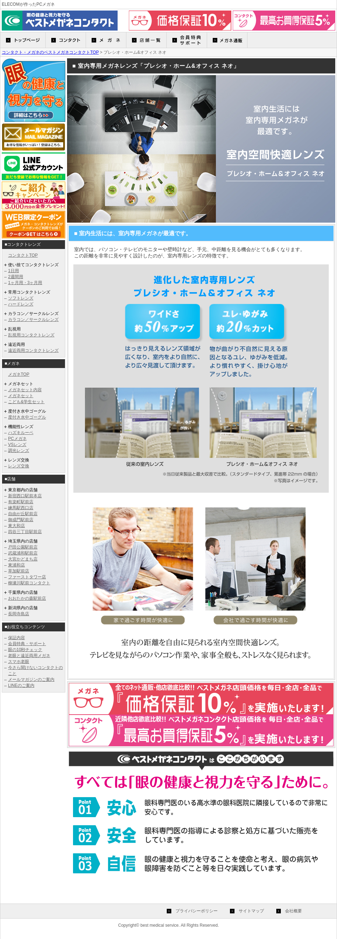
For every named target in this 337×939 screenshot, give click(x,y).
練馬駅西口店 (20, 507)
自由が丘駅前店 (23, 513)
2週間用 (15, 276)
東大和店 (16, 525)
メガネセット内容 (25, 389)
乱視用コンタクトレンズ (31, 335)
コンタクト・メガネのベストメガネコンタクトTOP (50, 52)
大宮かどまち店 (23, 559)
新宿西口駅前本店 (25, 495)
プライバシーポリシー (197, 910)
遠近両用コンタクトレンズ (33, 350)
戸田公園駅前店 (23, 547)
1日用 (13, 270)
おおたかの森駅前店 (27, 598)
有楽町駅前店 (20, 501)
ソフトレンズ (20, 298)
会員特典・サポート (27, 643)
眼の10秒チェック (25, 649)
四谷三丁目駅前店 (25, 531)
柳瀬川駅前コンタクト (29, 582)
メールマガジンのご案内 (31, 679)
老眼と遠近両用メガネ (29, 655)
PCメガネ (17, 438)
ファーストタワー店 (27, 576)
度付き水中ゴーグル (27, 417)
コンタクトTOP (23, 255)
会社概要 (293, 910)
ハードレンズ (20, 304)
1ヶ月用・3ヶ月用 (25, 282)
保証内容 (16, 637)
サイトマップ (251, 910)
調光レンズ (18, 450)
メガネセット (20, 395)
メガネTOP (18, 374)
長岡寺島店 (18, 613)
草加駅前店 (18, 571)
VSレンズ (17, 444)
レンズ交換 (18, 466)
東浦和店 (16, 565)
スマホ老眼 (18, 661)
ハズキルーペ (20, 432)
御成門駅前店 (20, 519)
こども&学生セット (26, 401)
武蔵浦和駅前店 (23, 553)
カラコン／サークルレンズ (33, 319)
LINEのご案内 (21, 685)
